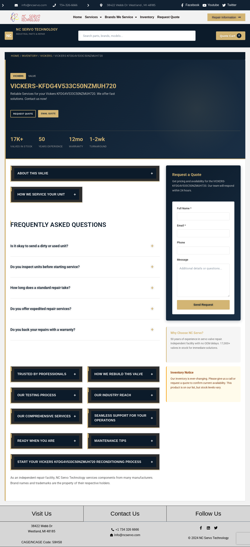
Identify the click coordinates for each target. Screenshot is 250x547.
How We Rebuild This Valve (118, 374)
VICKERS (46, 55)
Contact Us (125, 513)
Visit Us (42, 513)
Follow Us (208, 513)
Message (182, 259)
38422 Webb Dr (41, 526)
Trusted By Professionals (41, 374)
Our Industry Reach (112, 395)
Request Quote (168, 17)
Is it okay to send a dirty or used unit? (39, 246)
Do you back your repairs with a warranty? (42, 330)
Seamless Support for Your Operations (120, 418)
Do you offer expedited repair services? (40, 309)
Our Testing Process (36, 395)
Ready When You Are (36, 440)
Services (93, 17)
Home (77, 17)
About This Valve (32, 173)
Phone (181, 242)
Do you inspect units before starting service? (45, 267)
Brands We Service (121, 17)
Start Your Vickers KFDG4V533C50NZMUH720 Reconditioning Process (79, 462)
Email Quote (48, 113)
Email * (181, 225)
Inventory (147, 17)
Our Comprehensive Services (44, 416)
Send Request (203, 304)
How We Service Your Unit (41, 194)
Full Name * (184, 208)
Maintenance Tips (110, 440)
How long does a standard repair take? (40, 288)
